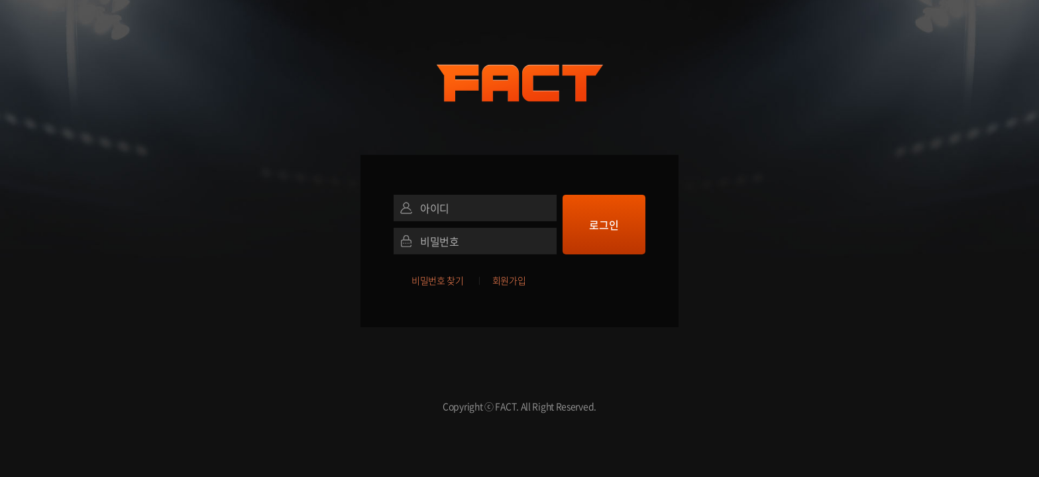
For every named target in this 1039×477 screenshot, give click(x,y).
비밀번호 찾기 (437, 280)
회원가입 (509, 280)
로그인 (603, 225)
